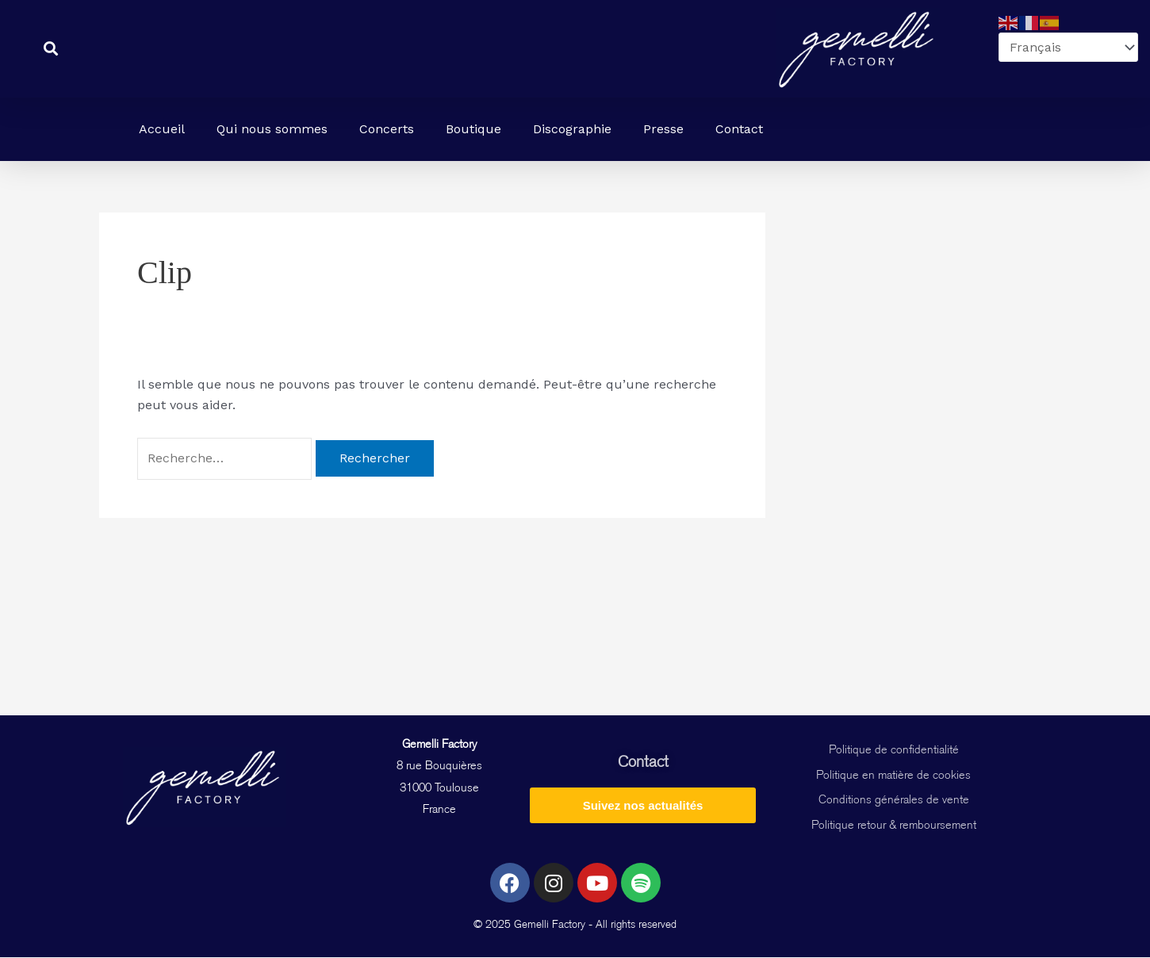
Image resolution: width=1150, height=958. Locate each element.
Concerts (386, 128)
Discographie (572, 128)
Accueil (162, 128)
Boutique (473, 128)
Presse (663, 128)
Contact (739, 128)
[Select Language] (1068, 47)
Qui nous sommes (272, 128)
